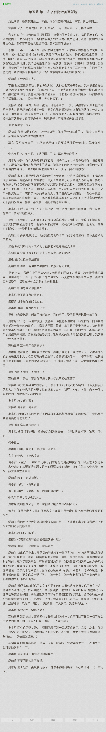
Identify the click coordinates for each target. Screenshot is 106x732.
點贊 (32, 720)
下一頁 (95, 720)
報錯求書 (92, 4)
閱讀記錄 (100, 4)
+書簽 (74, 720)
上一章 (11, 720)
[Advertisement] (53, 695)
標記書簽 (76, 4)
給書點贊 (84, 4)
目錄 (53, 720)
